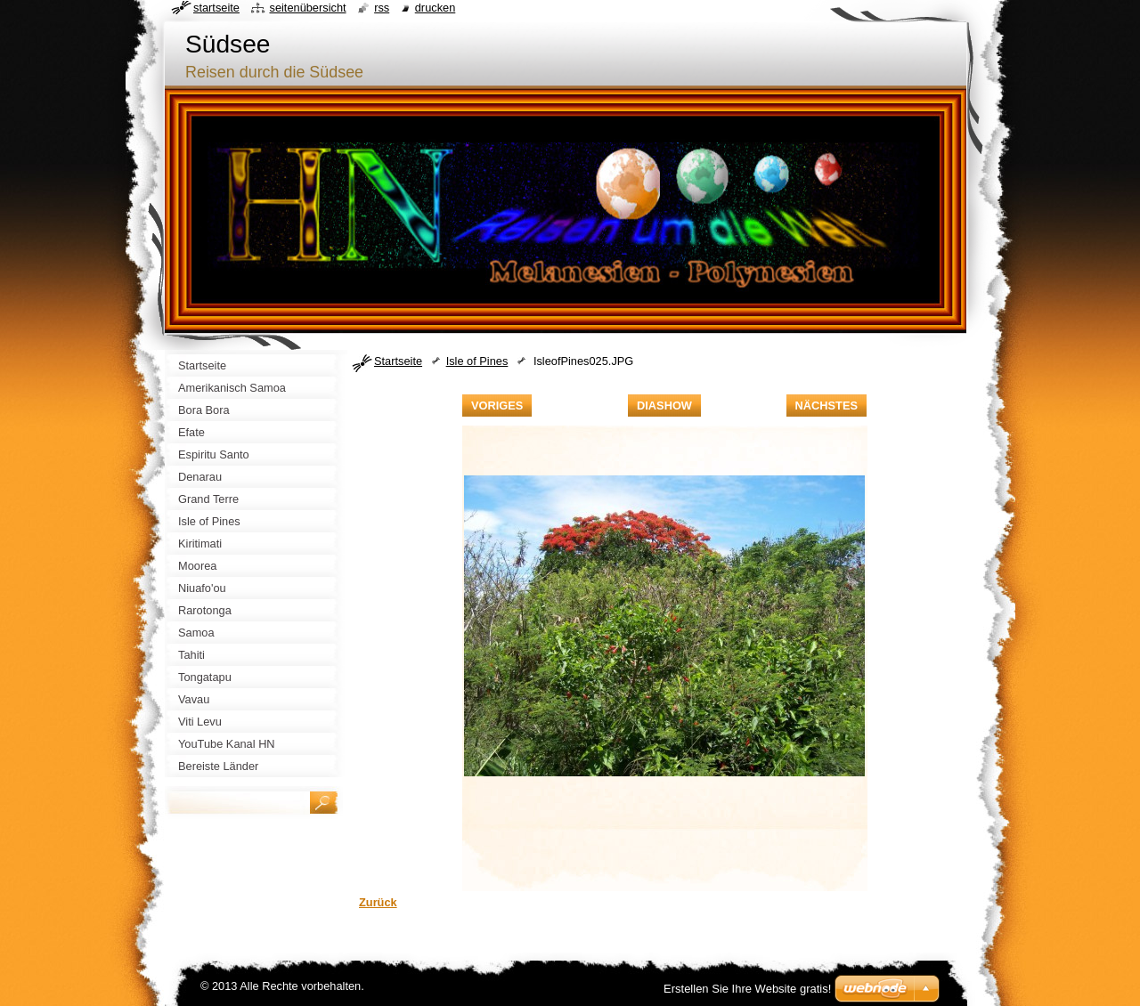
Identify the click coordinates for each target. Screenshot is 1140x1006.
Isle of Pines (477, 361)
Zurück (378, 902)
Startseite (398, 361)
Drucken (435, 7)
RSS (381, 7)
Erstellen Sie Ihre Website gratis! (747, 988)
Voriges (497, 405)
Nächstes (826, 405)
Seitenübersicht (307, 7)
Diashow (664, 405)
